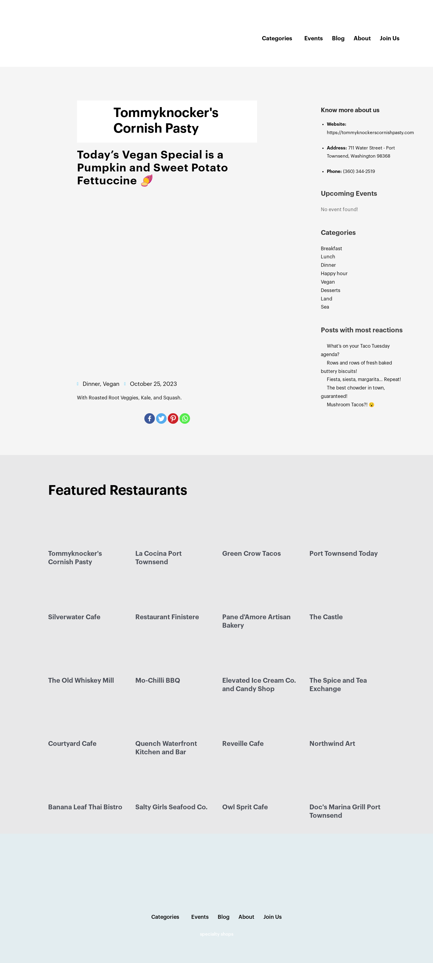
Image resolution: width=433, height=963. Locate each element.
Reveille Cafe (243, 743)
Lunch (328, 256)
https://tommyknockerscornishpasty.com (370, 133)
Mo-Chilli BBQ (157, 680)
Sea (325, 307)
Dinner (328, 265)
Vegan (328, 282)
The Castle (326, 617)
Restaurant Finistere (167, 617)
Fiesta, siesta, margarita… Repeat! (365, 379)
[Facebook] (149, 418)
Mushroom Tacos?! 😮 (353, 404)
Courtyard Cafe (72, 743)
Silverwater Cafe (74, 617)
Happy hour (334, 273)
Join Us (390, 38)
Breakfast (331, 248)
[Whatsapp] (185, 418)
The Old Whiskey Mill (81, 680)
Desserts (330, 290)
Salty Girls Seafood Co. (171, 807)
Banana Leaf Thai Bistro (85, 807)
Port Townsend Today (343, 553)
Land (326, 299)
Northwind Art (332, 743)
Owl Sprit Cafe (245, 807)
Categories (277, 38)
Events (313, 38)
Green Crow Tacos (251, 553)
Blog (338, 38)
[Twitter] (161, 418)
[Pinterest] (173, 418)
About (362, 38)
